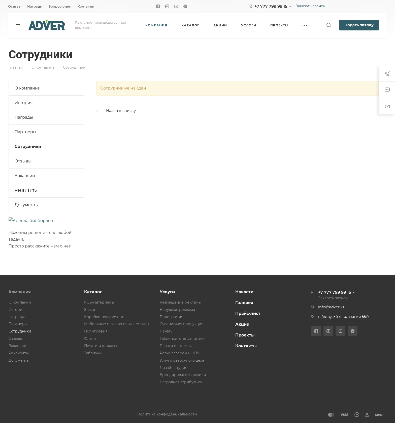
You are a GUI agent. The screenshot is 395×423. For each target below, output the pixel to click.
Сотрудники (28, 146)
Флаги (90, 338)
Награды (24, 117)
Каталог (93, 291)
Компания (20, 291)
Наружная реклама (177, 310)
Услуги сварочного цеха (182, 360)
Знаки (89, 310)
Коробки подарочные (104, 317)
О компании (28, 88)
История (24, 102)
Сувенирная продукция (181, 324)
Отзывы (23, 161)
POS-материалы (99, 302)
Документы (27, 204)
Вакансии (25, 175)
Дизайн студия (173, 368)
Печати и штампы (100, 346)
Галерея (244, 302)
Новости (244, 291)
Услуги (167, 291)
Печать (166, 331)
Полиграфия (96, 331)
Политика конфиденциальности (167, 414)
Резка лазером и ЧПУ (179, 353)
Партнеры (25, 132)
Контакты (246, 346)
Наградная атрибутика (181, 382)
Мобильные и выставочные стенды (116, 324)
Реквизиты (26, 190)
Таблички (93, 353)
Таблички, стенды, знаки (182, 338)
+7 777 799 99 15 (270, 6)
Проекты (245, 335)
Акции (242, 324)
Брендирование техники (183, 375)
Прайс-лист (247, 313)
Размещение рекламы (180, 302)
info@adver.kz (331, 307)
